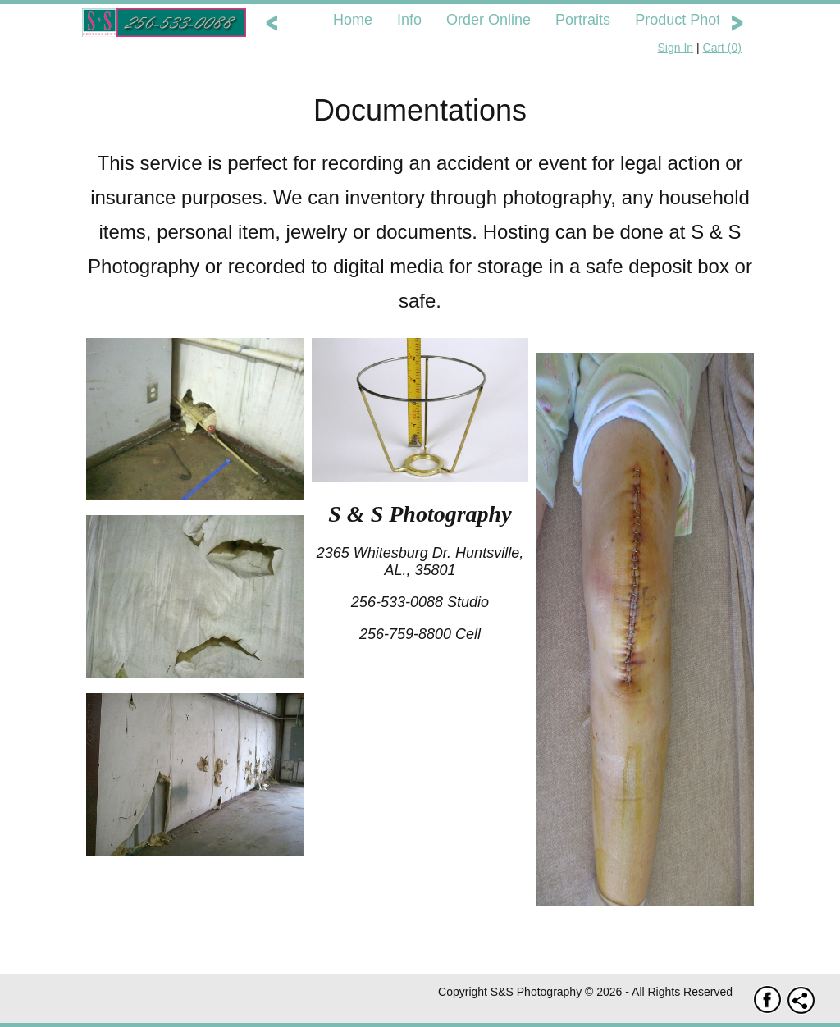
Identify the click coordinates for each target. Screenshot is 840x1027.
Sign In (676, 47)
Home (352, 19)
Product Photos (685, 19)
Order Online (488, 19)
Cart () (722, 47)
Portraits (582, 19)
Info (409, 19)
